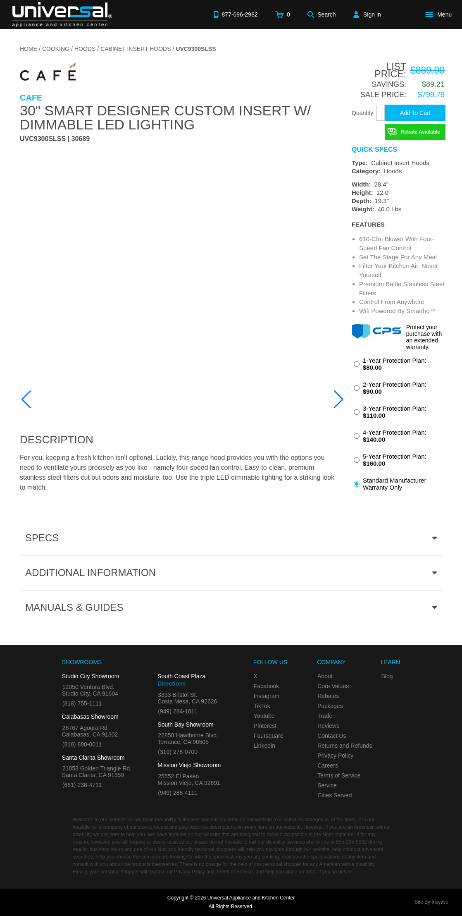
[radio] (398, 366)
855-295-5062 (351, 842)
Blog (387, 676)
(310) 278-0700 (178, 752)
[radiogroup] (398, 426)
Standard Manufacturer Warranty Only (394, 484)
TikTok (262, 706)
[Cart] (283, 14)
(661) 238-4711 (82, 785)
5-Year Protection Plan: (394, 460)
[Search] (322, 14)
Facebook (266, 686)
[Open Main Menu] (440, 14)
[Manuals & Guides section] (231, 607)
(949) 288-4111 (178, 792)
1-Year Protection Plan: (394, 364)
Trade (324, 716)
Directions (171, 683)
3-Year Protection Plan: (394, 412)
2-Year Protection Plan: (394, 388)
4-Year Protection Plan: (394, 436)
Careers (327, 765)
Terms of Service (338, 775)
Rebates (328, 696)
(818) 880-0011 (82, 744)
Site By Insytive (431, 902)
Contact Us (331, 735)
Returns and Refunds (344, 745)
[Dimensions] (398, 197)
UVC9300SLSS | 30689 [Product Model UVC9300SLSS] (55, 139)
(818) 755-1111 (82, 703)
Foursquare (268, 735)
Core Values (333, 686)
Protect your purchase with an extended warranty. (424, 337)
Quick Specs (374, 149)
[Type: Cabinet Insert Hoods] (398, 163)
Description (56, 439)
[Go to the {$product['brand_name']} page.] (48, 73)
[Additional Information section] (231, 573)
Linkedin (264, 745)
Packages (330, 706)
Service (327, 785)
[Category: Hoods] (398, 171)
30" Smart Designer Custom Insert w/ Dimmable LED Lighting (165, 117)
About (325, 676)
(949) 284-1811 (178, 711)
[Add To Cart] (415, 113)
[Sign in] (367, 14)
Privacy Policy (335, 755)
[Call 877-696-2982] (235, 14)
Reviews (328, 725)
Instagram (266, 696)
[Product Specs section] (231, 538)
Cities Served (334, 795)
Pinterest (265, 725)
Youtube (264, 716)
